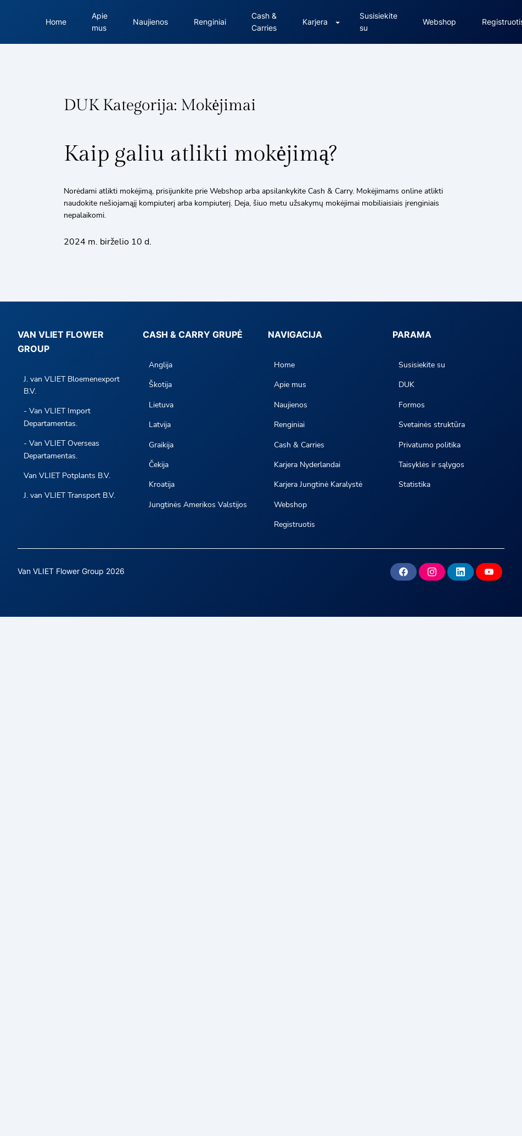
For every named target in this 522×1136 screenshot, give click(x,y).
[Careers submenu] (337, 22)
